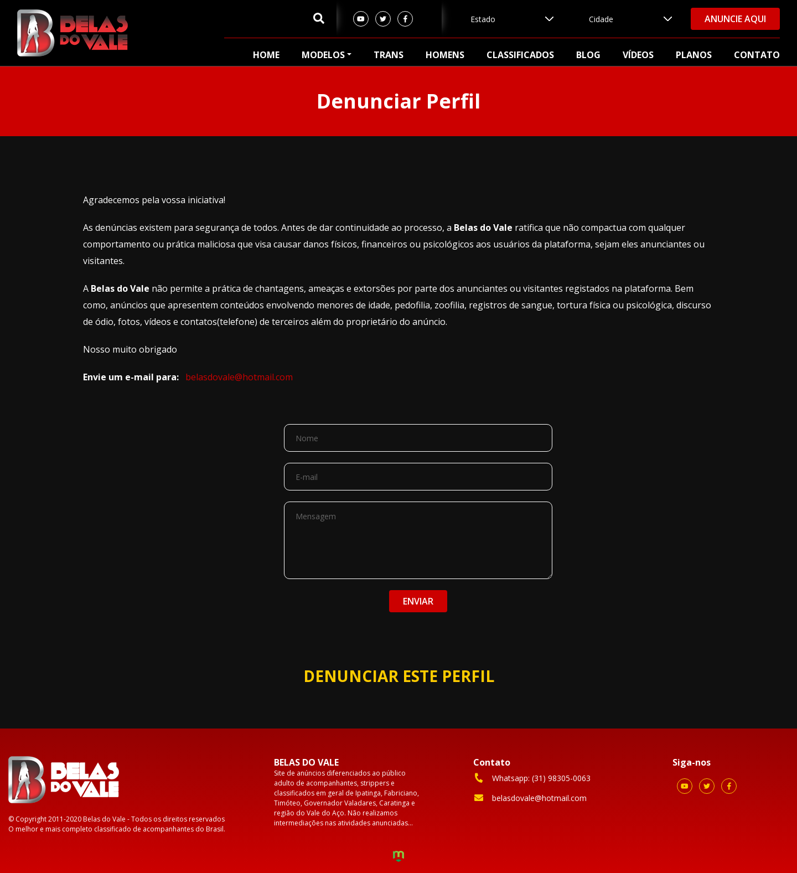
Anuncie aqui (735, 19)
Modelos (323, 55)
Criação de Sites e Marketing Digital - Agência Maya (398, 857)
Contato (757, 55)
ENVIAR (418, 601)
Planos (694, 55)
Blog (588, 55)
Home (266, 55)
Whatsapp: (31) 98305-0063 (532, 778)
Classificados (520, 55)
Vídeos (638, 55)
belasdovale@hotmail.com (239, 377)
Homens (445, 55)
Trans (388, 55)
